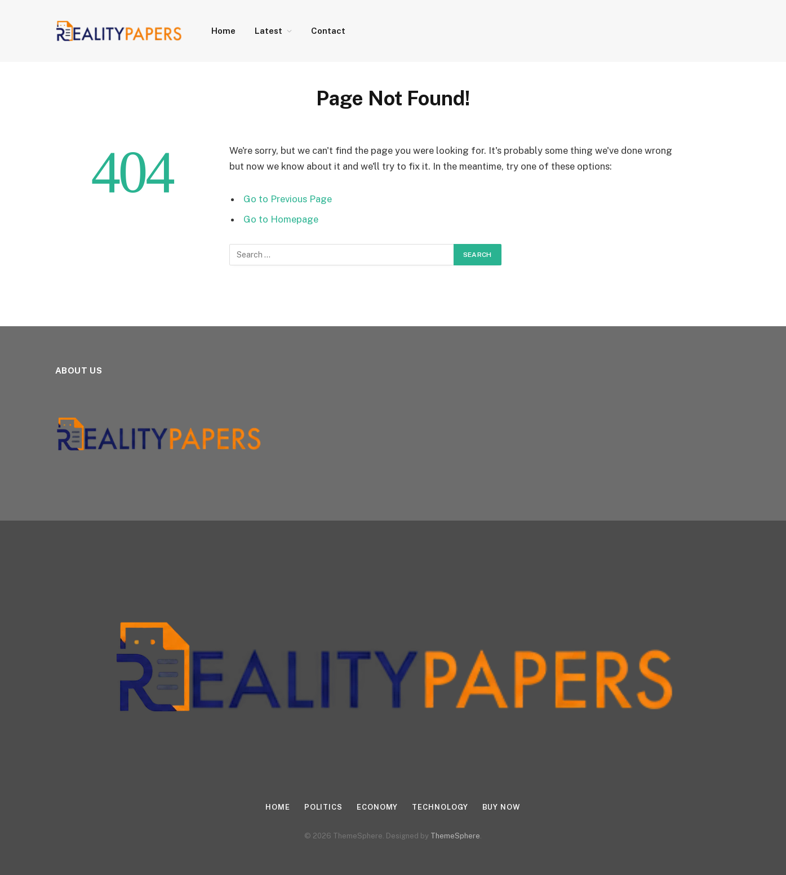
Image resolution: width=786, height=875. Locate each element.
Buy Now (501, 807)
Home (223, 30)
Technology (440, 807)
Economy (377, 807)
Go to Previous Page (287, 199)
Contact (328, 30)
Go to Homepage (280, 219)
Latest (268, 30)
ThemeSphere (455, 836)
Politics (323, 807)
